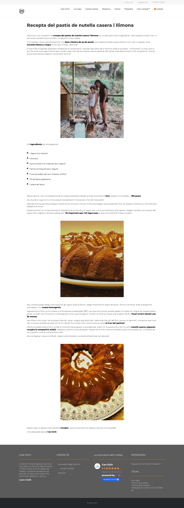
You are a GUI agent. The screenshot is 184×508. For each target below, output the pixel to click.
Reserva (106, 9)
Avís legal (135, 480)
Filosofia (128, 9)
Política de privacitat (140, 485)
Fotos (117, 9)
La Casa (77, 9)
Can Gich (65, 9)
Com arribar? (143, 9)
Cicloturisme (91, 9)
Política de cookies (139, 483)
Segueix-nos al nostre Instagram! (146, 464)
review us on (111, 479)
